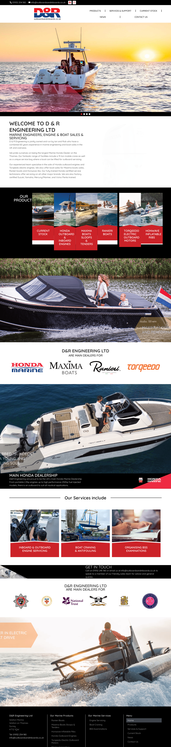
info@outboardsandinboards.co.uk (26, 737)
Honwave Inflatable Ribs (63, 731)
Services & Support (120, 10)
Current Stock (148, 10)
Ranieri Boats (58, 720)
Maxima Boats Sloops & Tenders (63, 726)
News (103, 17)
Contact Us (141, 17)
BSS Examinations (98, 729)
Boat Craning (96, 724)
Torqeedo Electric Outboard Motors (65, 741)
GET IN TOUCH (99, 567)
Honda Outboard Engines (64, 735)
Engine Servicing (97, 720)
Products (95, 10)
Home (131, 720)
